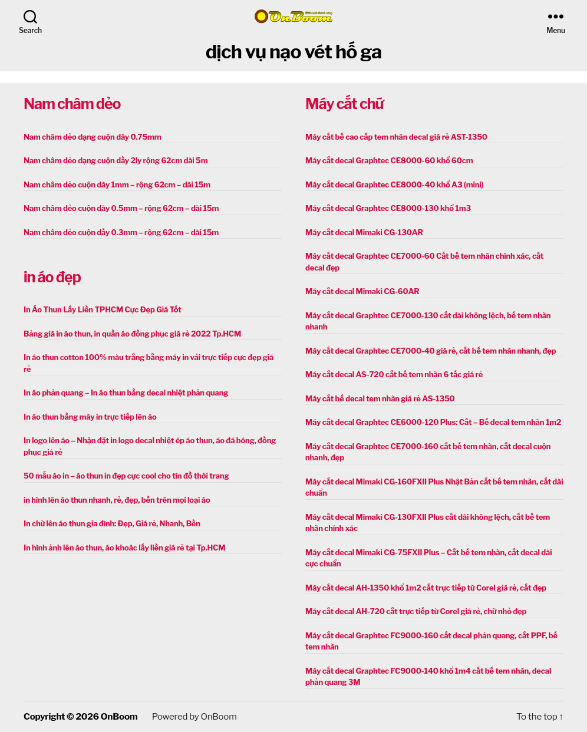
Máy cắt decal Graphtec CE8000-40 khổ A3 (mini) (394, 184)
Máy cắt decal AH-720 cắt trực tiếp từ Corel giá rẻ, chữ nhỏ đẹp (415, 611)
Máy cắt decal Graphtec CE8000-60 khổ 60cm (389, 160)
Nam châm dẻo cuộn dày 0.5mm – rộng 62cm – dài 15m (121, 208)
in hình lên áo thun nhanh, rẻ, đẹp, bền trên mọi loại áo (117, 500)
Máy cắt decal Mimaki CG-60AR (362, 291)
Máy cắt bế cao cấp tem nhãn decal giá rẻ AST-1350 (396, 136)
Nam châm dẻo (72, 104)
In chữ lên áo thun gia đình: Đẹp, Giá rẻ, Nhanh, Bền (112, 523)
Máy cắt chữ (344, 104)
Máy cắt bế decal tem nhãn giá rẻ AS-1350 (380, 398)
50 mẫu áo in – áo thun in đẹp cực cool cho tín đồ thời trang (126, 475)
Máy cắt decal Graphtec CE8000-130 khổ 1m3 (388, 208)
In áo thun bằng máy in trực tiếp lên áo (90, 416)
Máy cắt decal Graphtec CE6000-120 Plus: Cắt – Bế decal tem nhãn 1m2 (433, 422)
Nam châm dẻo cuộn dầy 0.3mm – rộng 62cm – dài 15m (121, 232)
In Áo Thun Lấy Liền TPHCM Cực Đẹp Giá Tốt (103, 309)
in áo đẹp (52, 277)
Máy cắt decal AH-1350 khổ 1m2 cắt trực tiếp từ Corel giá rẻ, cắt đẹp (425, 587)
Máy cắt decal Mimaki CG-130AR (364, 232)
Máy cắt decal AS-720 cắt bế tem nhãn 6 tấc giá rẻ (394, 374)
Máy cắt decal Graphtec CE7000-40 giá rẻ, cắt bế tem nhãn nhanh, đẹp (430, 350)
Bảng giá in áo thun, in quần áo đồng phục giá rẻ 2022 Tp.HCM (132, 333)
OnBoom (119, 716)
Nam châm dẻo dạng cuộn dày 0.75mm (92, 136)
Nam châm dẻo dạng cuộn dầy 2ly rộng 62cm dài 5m (115, 160)
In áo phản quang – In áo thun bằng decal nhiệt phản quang (126, 392)
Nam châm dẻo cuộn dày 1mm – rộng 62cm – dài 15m (117, 184)
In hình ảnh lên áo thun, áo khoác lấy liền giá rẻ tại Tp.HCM (124, 547)
